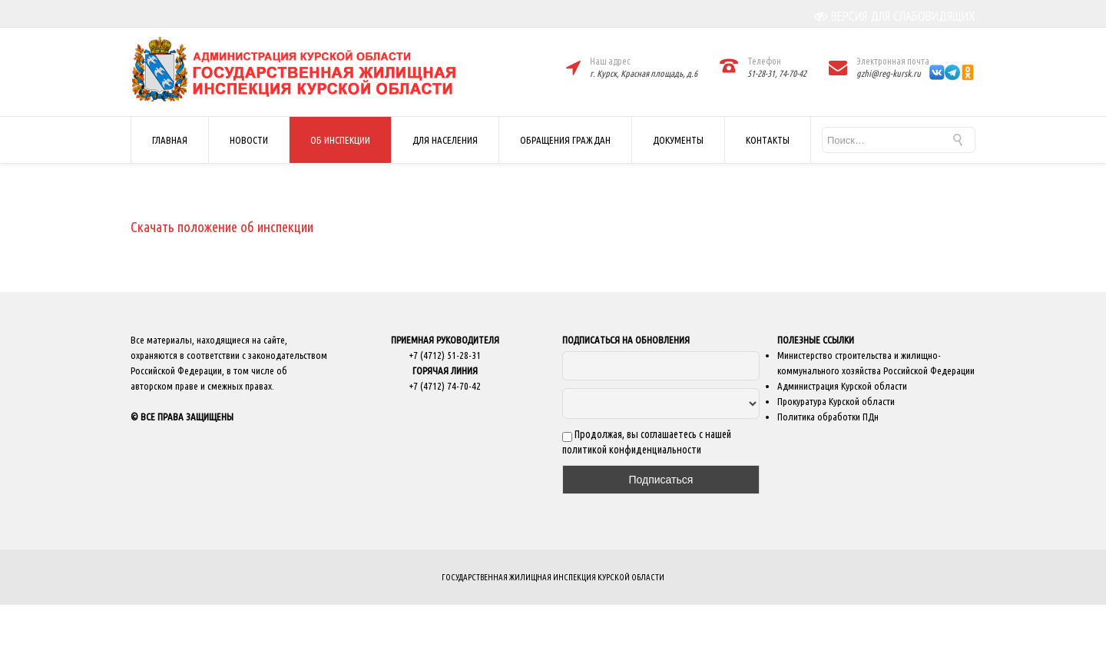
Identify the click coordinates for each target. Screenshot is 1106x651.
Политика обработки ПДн (828, 416)
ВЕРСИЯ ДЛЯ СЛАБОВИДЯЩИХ (895, 16)
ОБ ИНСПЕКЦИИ (340, 140)
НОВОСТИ (249, 140)
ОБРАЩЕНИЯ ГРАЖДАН (565, 140)
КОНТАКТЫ (768, 140)
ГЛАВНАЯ (169, 140)
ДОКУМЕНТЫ (678, 140)
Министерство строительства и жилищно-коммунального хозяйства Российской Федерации (876, 363)
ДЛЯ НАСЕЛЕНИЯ (445, 140)
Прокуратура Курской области (836, 401)
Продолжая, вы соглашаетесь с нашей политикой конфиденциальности (646, 442)
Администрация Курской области (842, 385)
